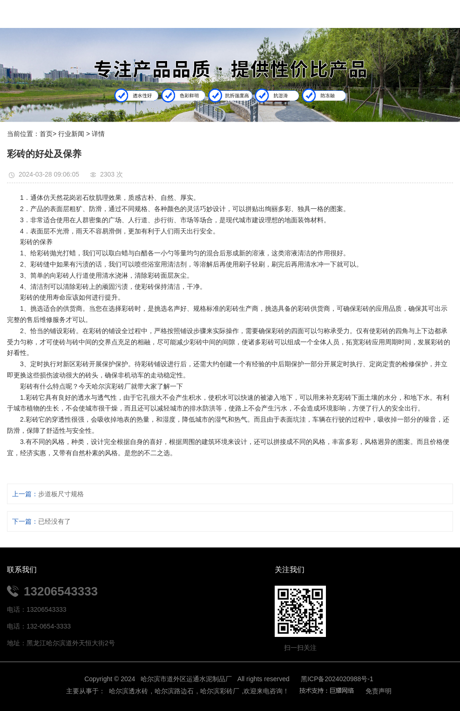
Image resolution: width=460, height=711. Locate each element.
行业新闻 (71, 133)
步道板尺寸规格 (61, 494)
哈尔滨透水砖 (128, 691)
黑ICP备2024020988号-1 (337, 679)
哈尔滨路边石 (174, 691)
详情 (98, 133)
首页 (46, 133)
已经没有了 (54, 521)
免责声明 (378, 691)
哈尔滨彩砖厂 (219, 691)
